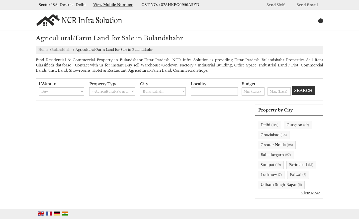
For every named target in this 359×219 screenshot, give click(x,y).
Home (43, 50)
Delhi (265, 125)
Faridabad (298, 165)
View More (310, 193)
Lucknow (269, 174)
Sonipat (267, 165)
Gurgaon (294, 125)
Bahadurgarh (272, 155)
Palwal (295, 174)
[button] (113, 4)
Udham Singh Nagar (279, 184)
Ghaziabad (270, 135)
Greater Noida (273, 145)
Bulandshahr (61, 50)
